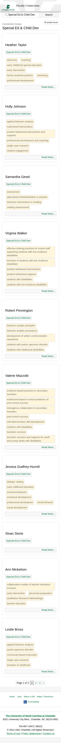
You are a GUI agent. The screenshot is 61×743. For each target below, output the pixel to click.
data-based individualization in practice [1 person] (27, 197)
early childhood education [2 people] (20, 487)
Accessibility (33, 702)
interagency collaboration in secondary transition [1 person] (27, 410)
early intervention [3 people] (16, 70)
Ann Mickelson (16, 569)
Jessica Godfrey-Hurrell (22, 466)
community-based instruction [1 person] (22, 655)
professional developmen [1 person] (20, 502)
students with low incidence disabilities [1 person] (27, 284)
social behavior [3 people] (45, 502)
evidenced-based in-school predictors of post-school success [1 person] (27, 401)
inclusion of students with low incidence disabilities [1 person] (27, 262)
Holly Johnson (15, 106)
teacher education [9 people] (16, 603)
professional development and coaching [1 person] (27, 140)
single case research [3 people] (17, 145)
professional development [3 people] (20, 80)
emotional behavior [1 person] (17, 492)
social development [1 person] (17, 507)
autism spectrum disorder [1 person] (20, 649)
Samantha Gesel (17, 177)
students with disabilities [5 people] (19, 279)
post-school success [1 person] (17, 416)
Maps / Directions (45, 696)
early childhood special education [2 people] (24, 65)
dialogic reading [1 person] (15, 481)
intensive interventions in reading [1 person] (24, 202)
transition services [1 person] (16, 432)
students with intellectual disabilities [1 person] (25, 349)
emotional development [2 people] (19, 497)
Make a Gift (29, 696)
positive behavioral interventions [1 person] (23, 269)
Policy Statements (31, 733)
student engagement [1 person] (17, 150)
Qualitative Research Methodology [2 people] (25, 598)
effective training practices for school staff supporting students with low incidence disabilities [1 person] (28, 252)
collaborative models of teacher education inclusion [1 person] (28, 586)
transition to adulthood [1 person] (18, 665)
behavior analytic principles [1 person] (21, 325)
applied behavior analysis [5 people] (20, 121)
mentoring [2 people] (42, 75)
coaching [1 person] (26, 60)
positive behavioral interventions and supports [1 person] (26, 134)
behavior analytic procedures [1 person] (22, 330)
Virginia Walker (16, 233)
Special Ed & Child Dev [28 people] (18, 52)
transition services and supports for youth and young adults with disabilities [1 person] (28, 439)
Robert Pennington (19, 310)
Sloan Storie (14, 533)
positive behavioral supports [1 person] (21, 274)
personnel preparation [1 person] (40, 593)
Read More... (48, 87)
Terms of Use (13, 733)
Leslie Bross (14, 629)
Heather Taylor (16, 45)
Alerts (12, 696)
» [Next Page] (43, 683)
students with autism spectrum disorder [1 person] (27, 344)
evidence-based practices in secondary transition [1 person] (27, 392)
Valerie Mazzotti (16, 375)
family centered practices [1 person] (20, 75)
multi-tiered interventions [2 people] (20, 126)
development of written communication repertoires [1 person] (27, 338)
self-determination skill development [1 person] (25, 422)
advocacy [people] (12, 60)
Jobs (19, 696)
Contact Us (48, 733)
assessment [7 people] (13, 192)
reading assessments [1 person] (18, 207)
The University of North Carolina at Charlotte (30, 715)
